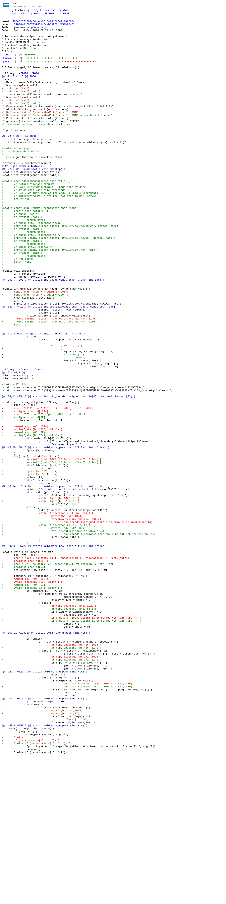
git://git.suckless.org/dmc (48, 11)
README (49, 15)
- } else (12, 881)
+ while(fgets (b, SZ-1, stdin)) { (32, 519)
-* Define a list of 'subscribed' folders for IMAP (40, 131)
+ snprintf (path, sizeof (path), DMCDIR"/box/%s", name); (50, 296)
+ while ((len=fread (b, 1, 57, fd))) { (48, 627)
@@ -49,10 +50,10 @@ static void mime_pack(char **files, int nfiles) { (55, 533)
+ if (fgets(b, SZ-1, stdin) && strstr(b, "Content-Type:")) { (71, 741)
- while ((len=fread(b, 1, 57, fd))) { (47, 612)
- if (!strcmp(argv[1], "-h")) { (30, 885)
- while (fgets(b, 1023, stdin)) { (32, 695)
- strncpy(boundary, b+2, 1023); (49, 724)
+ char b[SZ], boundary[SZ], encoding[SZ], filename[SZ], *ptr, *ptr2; (59, 673)
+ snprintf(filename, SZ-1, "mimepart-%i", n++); (68, 820)
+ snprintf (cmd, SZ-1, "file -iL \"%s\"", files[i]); (53, 551)
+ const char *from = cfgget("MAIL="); (35, 350)
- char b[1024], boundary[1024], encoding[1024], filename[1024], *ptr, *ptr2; (65, 666)
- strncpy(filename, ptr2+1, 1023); (51, 785)
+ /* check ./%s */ (20, 253)
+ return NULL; (17, 235)
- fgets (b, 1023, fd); (30, 562)
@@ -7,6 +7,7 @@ (13, 444)
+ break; (43, 426)
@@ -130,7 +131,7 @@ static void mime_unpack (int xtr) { (44, 835)
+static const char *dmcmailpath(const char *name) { (41, 246)
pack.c (7, 71)
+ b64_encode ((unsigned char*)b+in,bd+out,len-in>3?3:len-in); (78, 637)
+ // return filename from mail (30, 217)
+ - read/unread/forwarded (21, 178)
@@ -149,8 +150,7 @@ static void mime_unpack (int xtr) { (44, 867)
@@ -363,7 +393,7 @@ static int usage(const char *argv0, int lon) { (53, 332)
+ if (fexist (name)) (22, 257)
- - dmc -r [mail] (15, 102)
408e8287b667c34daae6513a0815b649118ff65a (44, 24)
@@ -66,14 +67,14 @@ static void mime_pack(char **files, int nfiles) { (55, 580)
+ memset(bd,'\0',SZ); (41, 853)
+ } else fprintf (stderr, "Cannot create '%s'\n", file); (50, 382)
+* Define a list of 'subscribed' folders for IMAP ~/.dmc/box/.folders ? (57, 135)
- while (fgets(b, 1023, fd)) (40, 594)
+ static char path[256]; (25, 250)
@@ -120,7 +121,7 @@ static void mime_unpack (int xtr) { (44, 802)
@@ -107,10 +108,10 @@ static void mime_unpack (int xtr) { (46, 756)
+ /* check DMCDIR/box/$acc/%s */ (31, 278)
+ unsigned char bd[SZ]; (24, 497)
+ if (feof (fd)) (43, 422)
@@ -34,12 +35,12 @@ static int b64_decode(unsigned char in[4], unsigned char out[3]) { (68, 472)
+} (3, 239)
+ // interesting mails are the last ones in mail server (49, 232)
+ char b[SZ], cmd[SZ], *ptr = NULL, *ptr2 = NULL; (44, 494)
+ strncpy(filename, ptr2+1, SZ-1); (51, 788)
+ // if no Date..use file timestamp (33, 225)
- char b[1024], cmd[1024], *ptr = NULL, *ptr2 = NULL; (47, 487)
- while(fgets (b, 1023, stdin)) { (32, 512)
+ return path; (23, 275)
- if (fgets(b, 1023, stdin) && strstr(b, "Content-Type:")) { (71, 738)
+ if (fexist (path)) (22, 271)
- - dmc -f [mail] (15, 117)
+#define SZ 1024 (14, 458)
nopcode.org (36, 31)
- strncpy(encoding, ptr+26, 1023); (51, 770)
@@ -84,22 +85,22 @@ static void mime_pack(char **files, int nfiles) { (55, 652)
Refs (37, 15)
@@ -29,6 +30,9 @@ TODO (19, 160)
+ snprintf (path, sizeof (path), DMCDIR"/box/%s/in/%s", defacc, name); (61, 268)
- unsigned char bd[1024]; (26, 490)
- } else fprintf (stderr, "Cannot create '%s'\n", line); (50, 379)
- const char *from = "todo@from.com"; (35, 347)
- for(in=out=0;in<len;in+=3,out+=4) (52, 619)
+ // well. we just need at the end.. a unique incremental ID (53, 228)
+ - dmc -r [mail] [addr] (21, 106)
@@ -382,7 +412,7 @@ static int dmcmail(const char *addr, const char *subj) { (61, 365)
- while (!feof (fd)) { (42, 411)
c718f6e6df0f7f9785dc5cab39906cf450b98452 (44, 27)
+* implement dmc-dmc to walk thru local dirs (36, 146)
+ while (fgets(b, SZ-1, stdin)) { (32, 702)
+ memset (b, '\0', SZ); (24, 515)
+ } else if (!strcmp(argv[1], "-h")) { (36, 889)
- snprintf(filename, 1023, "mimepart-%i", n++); (68, 817)
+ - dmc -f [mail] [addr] (21, 120)
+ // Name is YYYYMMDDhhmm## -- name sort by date (43, 221)
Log (14, 15)
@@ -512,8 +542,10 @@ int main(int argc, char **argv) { (43, 397)
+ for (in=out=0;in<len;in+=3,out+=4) (53, 634)
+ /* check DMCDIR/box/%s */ (27, 293)
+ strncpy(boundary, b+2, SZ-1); (49, 727)
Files (25, 15)
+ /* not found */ (19, 307)
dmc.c (7, 67)
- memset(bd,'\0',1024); (43, 616)
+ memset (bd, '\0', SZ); (43, 630)
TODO (6, 63)
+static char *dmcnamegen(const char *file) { (36, 214)
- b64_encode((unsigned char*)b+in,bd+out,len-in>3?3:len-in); (78, 623)
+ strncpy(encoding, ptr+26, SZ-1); (51, 774)
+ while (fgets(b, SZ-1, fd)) (40, 598)
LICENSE (64, 15)
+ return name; (23, 260)
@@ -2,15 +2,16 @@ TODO (19, 88)
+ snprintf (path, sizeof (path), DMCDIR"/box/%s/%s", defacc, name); (58, 282)
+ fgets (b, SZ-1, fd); (30, 566)
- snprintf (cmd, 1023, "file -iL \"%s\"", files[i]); (53, 548)
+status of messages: (17, 174)
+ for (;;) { (34, 415)
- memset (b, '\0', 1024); (26, 508)
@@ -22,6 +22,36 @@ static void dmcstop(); (33, 199)
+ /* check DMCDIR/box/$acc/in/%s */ (33, 264)
